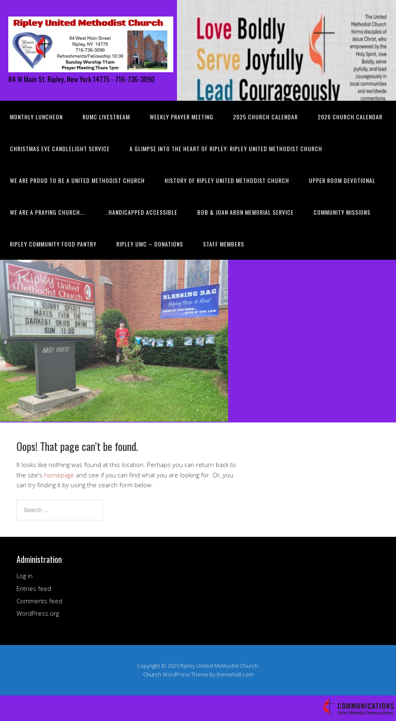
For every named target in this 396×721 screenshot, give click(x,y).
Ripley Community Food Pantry (53, 244)
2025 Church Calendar (265, 116)
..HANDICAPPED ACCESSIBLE (141, 212)
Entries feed (33, 588)
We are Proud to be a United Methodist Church (77, 180)
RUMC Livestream (106, 116)
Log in (24, 576)
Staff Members (223, 244)
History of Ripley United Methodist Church (227, 180)
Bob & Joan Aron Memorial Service (245, 212)
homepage (59, 475)
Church (152, 674)
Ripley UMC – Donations (149, 244)
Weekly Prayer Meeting (181, 116)
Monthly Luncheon (36, 116)
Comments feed (39, 601)
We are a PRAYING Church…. (47, 212)
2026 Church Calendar (350, 116)
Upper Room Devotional (342, 180)
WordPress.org (37, 613)
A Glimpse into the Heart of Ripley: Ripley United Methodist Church (226, 148)
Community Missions (342, 212)
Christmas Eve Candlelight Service (60, 148)
